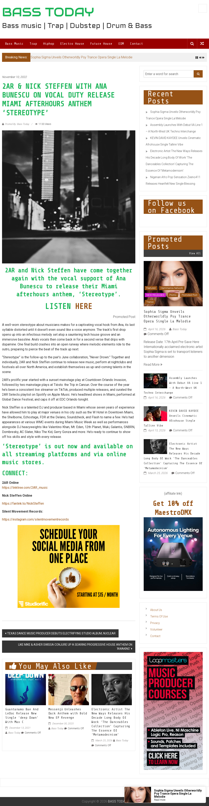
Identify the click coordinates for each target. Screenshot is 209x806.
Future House (101, 44)
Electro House (72, 44)
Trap (33, 44)
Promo (172, 295)
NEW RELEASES (155, 295)
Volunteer (156, 629)
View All (195, 253)
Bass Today (14, 732)
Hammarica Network (172, 288)
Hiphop (48, 44)
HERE (83, 306)
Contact (136, 44)
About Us (156, 610)
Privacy (155, 623)
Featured (151, 288)
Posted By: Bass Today (17, 124)
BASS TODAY (48, 12)
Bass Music (14, 44)
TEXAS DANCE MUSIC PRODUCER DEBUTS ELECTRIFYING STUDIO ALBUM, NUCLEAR (61, 633)
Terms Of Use (159, 616)
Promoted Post (189, 295)
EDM (121, 44)
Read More (153, 364)
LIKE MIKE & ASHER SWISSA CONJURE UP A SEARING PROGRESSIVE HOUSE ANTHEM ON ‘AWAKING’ (75, 646)
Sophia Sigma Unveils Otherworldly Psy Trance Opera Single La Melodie (81, 57)
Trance (149, 302)
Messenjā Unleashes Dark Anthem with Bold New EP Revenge (67, 713)
